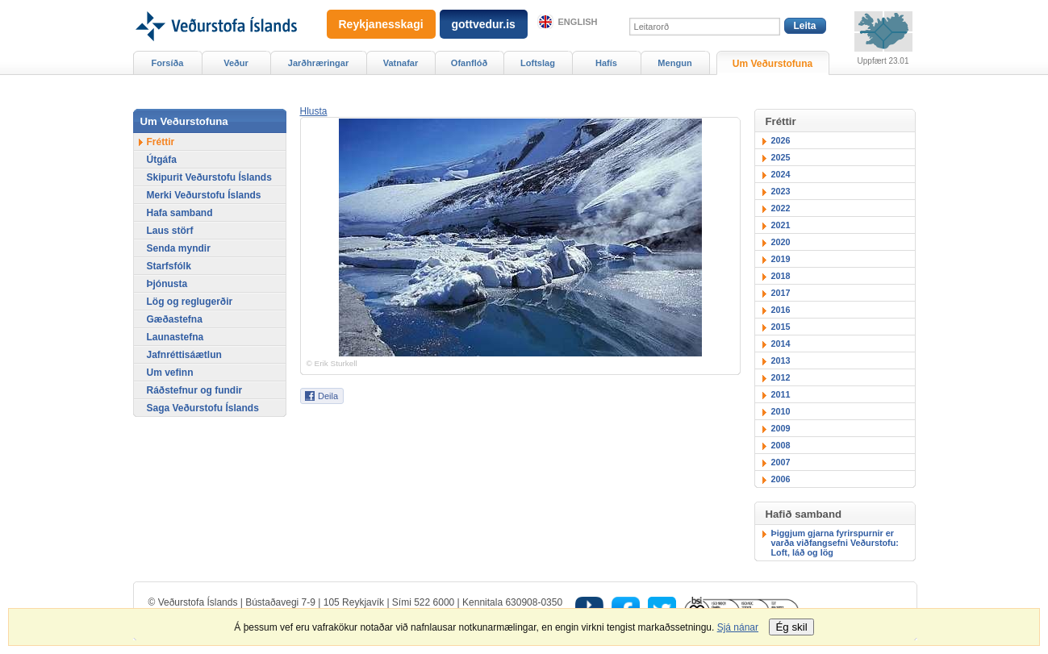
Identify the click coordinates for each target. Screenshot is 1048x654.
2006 (781, 479)
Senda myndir (179, 248)
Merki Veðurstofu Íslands (204, 195)
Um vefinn (170, 372)
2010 (781, 411)
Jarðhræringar (318, 63)
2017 (781, 293)
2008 (781, 445)
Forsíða (168, 63)
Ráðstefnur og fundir (195, 390)
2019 (781, 259)
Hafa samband (180, 213)
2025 (781, 157)
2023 (781, 191)
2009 (781, 428)
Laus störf (170, 230)
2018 (781, 276)
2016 (781, 310)
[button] (314, 111)
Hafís (606, 63)
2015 (781, 326)
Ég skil (791, 627)
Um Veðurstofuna (772, 63)
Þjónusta (167, 284)
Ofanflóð (469, 63)
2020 (781, 242)
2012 (781, 377)
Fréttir (161, 142)
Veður (235, 63)
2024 (781, 174)
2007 (781, 462)
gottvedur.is (484, 24)
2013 (781, 360)
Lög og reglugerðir (190, 301)
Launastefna (175, 337)
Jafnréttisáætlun (184, 354)
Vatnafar (401, 63)
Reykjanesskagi (381, 24)
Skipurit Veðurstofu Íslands (209, 177)
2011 (781, 394)
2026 (781, 140)
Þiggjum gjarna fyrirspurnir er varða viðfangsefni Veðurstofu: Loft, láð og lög (835, 542)
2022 (781, 208)
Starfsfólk (169, 266)
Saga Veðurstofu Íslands (203, 408)
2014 (781, 343)
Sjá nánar (737, 627)
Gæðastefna (175, 319)
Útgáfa (162, 159)
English (578, 22)
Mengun (674, 63)
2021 (781, 225)
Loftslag (537, 63)
